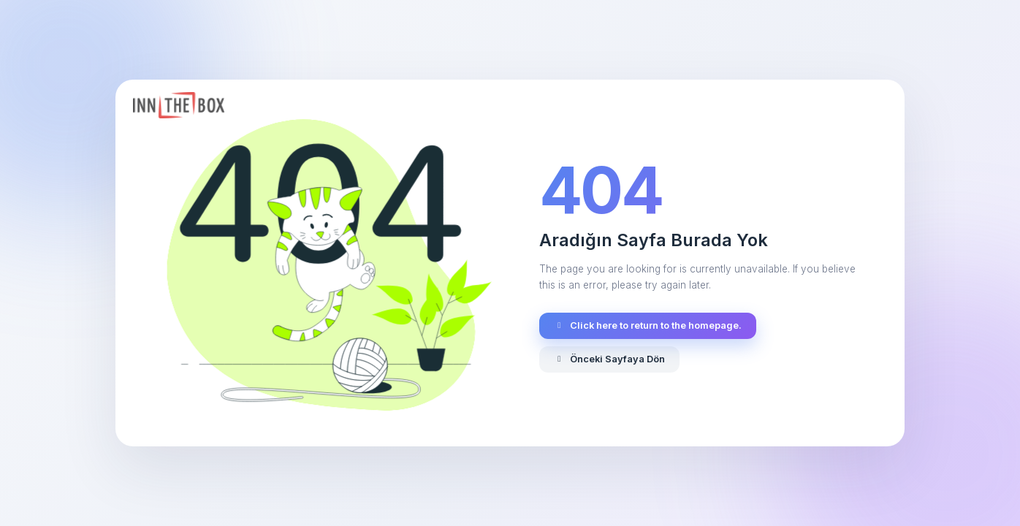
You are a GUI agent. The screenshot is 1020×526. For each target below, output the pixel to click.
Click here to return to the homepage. (648, 325)
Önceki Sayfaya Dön (609, 359)
